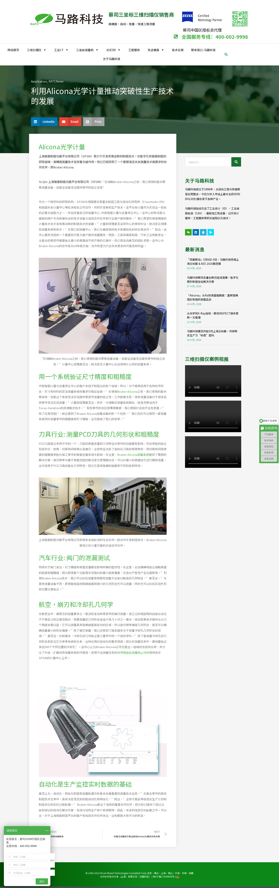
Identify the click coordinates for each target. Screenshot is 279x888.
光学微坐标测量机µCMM (133, 652)
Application (39, 81)
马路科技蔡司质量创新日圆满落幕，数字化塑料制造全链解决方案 (213, 279)
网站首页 (13, 49)
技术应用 (177, 49)
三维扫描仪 (36, 49)
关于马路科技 (111, 58)
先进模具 (156, 49)
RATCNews (56, 81)
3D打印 (113, 49)
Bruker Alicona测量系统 (133, 454)
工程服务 (134, 49)
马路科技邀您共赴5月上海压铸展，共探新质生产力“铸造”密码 (212, 333)
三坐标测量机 (87, 49)
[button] (226, 54)
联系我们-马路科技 (203, 49)
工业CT (61, 49)
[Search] (236, 161)
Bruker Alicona (127, 391)
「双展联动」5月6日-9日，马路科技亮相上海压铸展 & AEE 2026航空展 (213, 261)
